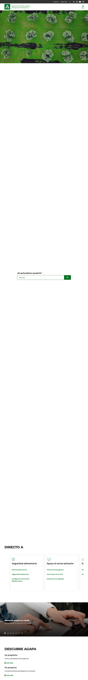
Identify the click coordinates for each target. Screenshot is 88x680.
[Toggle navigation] (83, 7)
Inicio (27, 7)
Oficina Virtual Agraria (55, 570)
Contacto (56, 2)
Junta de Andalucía (7, 7)
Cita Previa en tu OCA (55, 574)
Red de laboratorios (19, 570)
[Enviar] (67, 277)
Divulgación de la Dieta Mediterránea (20, 580)
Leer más (9, 663)
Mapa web (64, 2)
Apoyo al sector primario (60, 563)
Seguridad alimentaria (24, 563)
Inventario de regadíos (55, 579)
